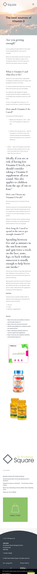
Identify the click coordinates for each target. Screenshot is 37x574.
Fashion (19, 24)
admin (28, 24)
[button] (33, 4)
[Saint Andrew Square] (9, 4)
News (22, 24)
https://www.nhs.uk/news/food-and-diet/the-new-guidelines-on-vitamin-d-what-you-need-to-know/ (19, 326)
